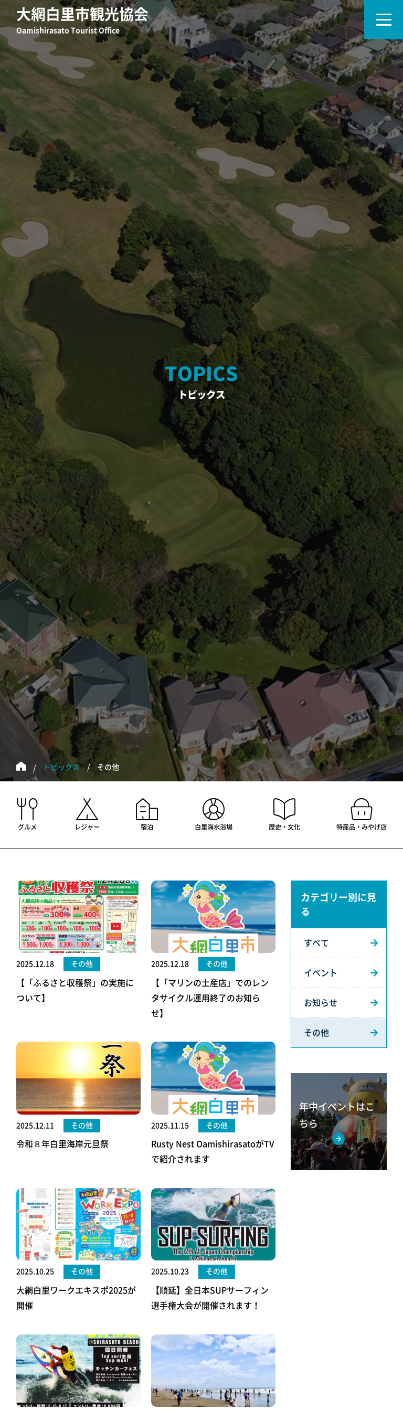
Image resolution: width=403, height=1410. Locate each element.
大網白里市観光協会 (82, 21)
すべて (316, 943)
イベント (320, 973)
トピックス (61, 767)
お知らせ (320, 1003)
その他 (316, 1033)
